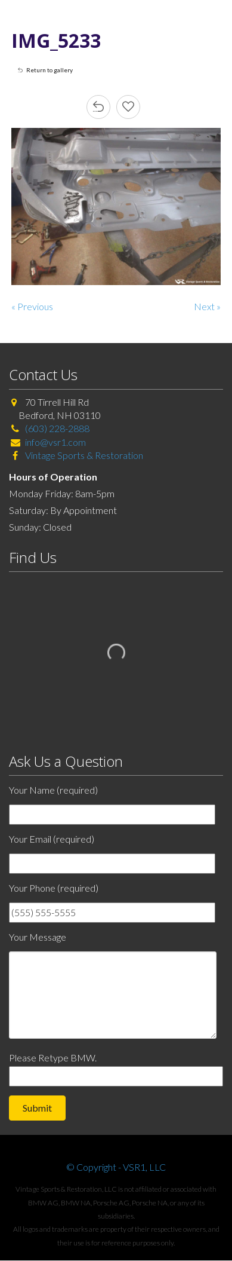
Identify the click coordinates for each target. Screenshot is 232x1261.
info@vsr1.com (55, 442)
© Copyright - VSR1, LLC (116, 1167)
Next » (207, 306)
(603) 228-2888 (57, 428)
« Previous (32, 306)
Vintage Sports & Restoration (83, 455)
